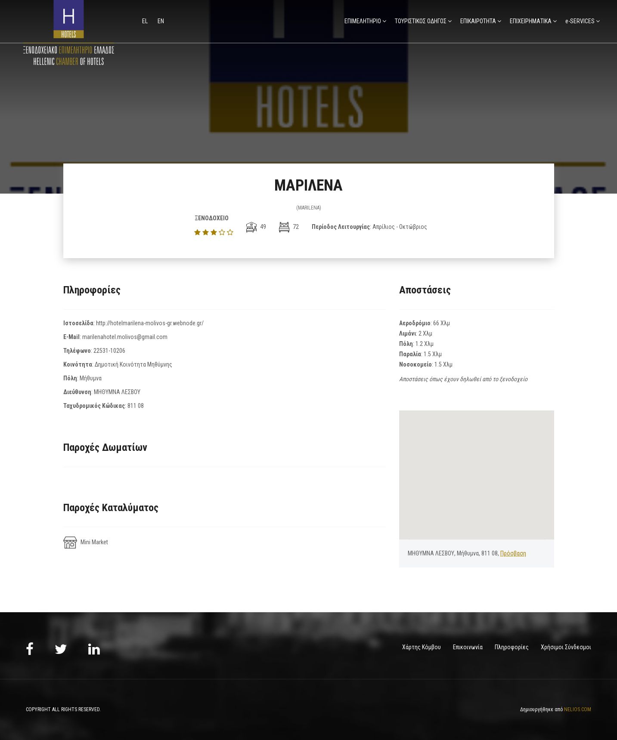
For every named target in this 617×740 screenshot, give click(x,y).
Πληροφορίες (512, 647)
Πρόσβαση (513, 553)
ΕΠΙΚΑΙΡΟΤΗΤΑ (478, 21)
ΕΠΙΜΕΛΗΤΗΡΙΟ (362, 21)
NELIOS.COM (577, 709)
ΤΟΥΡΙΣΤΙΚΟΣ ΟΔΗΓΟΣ (420, 21)
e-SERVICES (580, 21)
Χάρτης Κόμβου (421, 647)
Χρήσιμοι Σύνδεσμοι (566, 647)
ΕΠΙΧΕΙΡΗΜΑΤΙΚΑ (531, 21)
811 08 (135, 405)
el (145, 21)
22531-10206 (109, 350)
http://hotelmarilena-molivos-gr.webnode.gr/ (150, 323)
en (161, 21)
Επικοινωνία (468, 647)
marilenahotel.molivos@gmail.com (124, 336)
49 (256, 226)
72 (289, 226)
